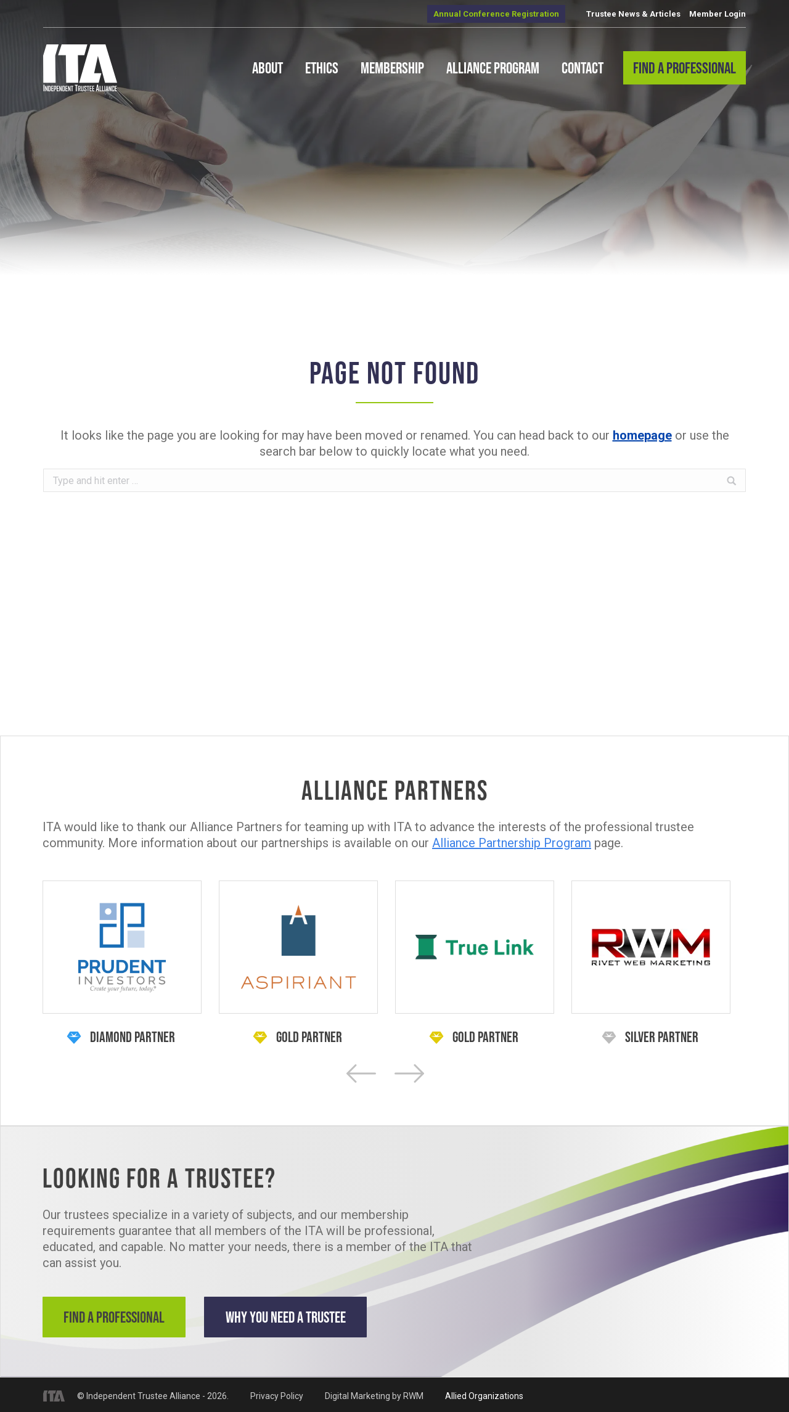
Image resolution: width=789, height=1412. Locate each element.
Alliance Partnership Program (511, 842)
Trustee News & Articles (633, 13)
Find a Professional (116, 1317)
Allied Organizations (484, 1393)
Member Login (717, 13)
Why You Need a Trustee (295, 1317)
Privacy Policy (276, 1393)
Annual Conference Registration (496, 13)
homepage (642, 435)
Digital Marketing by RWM (374, 1393)
